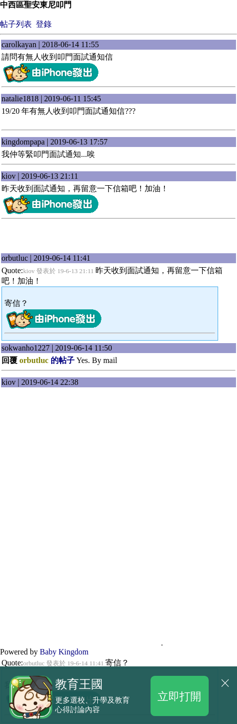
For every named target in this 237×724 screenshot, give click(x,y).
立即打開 (179, 696)
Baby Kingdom (64, 652)
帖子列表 (16, 24)
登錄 (44, 24)
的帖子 (47, 360)
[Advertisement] (118, 238)
